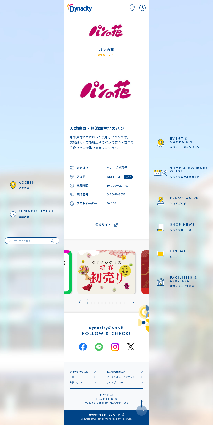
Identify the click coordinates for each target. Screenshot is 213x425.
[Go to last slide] (79, 301)
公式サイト (103, 225)
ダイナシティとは (79, 371)
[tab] (87, 301)
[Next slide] (133, 301)
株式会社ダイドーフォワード (105, 415)
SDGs (73, 377)
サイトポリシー (115, 382)
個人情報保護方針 (116, 371)
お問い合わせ (77, 382)
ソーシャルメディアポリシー (122, 377)
